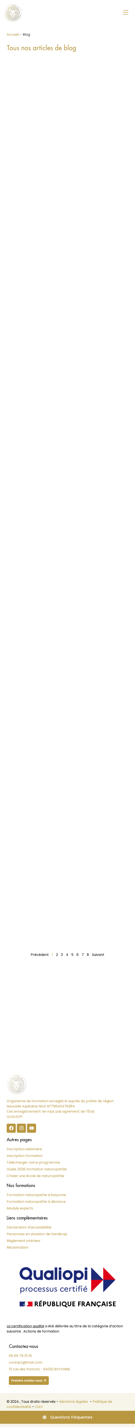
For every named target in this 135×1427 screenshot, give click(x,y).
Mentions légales (73, 1401)
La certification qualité (25, 1326)
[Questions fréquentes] (67, 1417)
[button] (126, 13)
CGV (39, 1406)
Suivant (98, 954)
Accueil (13, 34)
